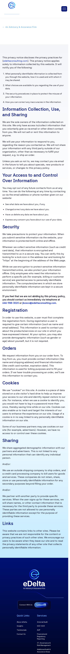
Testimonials (21, 630)
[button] (64, 8)
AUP (38, 630)
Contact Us (21, 634)
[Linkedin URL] (41, 605)
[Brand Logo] (34, 579)
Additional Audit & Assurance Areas (44, 650)
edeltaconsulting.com (15, 60)
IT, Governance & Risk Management (44, 644)
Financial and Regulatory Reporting (42, 636)
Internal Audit (42, 622)
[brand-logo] (15, 9)
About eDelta (22, 622)
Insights (20, 626)
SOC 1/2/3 (41, 626)
